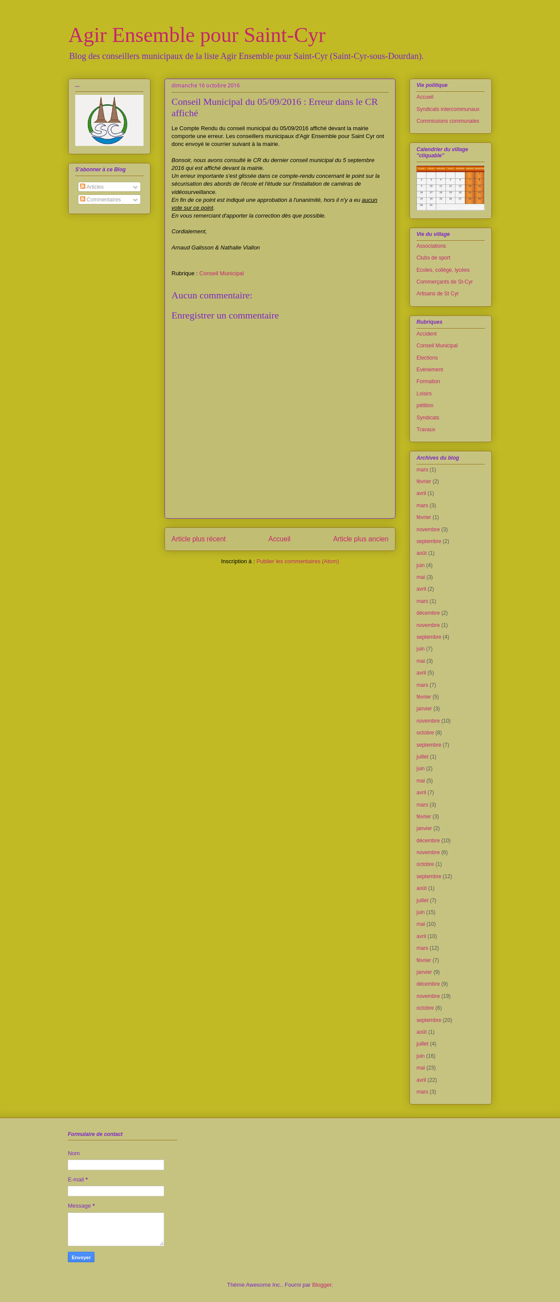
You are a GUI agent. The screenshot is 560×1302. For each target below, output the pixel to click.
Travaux (425, 429)
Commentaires (100, 200)
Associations (431, 246)
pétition (425, 405)
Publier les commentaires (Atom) (297, 561)
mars (422, 470)
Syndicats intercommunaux (448, 109)
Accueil (279, 539)
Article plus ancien (360, 539)
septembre (428, 541)
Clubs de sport (433, 258)
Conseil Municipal (222, 273)
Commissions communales (447, 121)
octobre (425, 733)
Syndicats (427, 418)
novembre (428, 529)
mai (420, 577)
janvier (424, 709)
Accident (426, 334)
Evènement (429, 370)
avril (421, 493)
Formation (428, 381)
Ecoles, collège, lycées (442, 270)
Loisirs (424, 394)
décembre (428, 613)
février (423, 481)
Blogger (322, 1284)
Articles (92, 187)
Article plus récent (199, 539)
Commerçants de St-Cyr (444, 282)
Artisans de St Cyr (437, 294)
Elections (427, 358)
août (421, 553)
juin (420, 565)
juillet (422, 757)
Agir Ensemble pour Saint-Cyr (197, 34)
